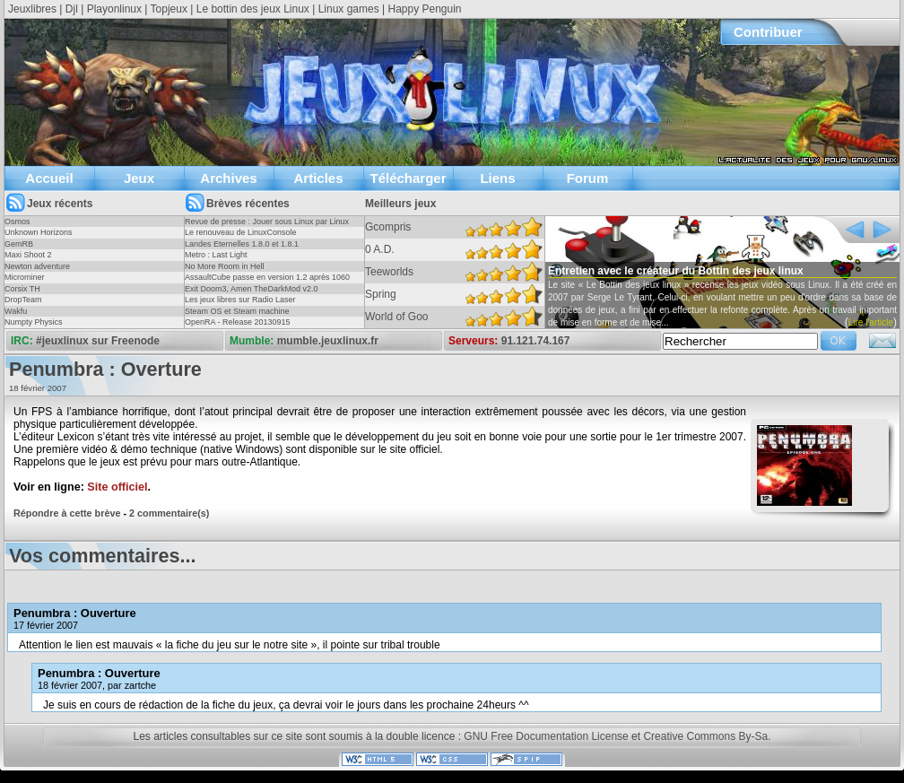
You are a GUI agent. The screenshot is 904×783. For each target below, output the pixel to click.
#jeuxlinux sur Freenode (98, 341)
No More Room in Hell (225, 266)
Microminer (24, 277)
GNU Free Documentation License (546, 736)
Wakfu (15, 311)
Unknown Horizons (38, 232)
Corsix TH (22, 288)
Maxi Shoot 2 (28, 254)
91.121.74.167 (535, 341)
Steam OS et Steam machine (237, 311)
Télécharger (407, 178)
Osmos (17, 221)
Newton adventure (37, 266)
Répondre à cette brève (66, 513)
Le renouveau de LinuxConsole (241, 232)
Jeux (139, 178)
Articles (318, 178)
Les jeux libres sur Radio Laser (240, 299)
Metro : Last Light (216, 254)
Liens (497, 178)
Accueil (49, 178)
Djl (71, 9)
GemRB (18, 243)
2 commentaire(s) (169, 513)
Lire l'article (870, 322)
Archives (228, 178)
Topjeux (169, 9)
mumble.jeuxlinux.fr (327, 341)
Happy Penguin (424, 9)
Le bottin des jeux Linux (252, 9)
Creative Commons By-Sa (705, 736)
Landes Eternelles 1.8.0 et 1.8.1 (242, 243)
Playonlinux (114, 9)
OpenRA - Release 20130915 (238, 322)
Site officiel (117, 487)
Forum (588, 178)
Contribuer (768, 31)
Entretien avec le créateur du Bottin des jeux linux (676, 271)
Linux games (348, 9)
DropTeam (23, 299)
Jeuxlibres (32, 9)
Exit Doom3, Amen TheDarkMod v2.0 (251, 288)
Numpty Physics (33, 322)
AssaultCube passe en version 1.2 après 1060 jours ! (267, 282)
